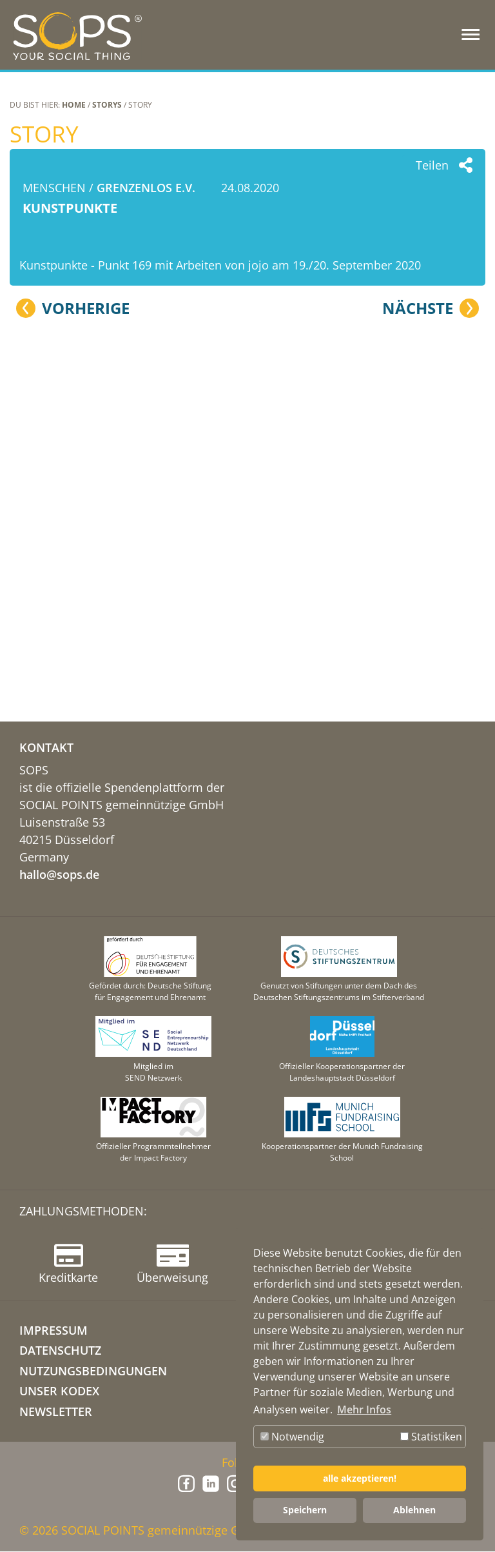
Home (74, 104)
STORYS (107, 104)
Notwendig (292, 1436)
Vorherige (86, 616)
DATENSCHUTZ (60, 1351)
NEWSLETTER (55, 1412)
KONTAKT (46, 748)
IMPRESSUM (53, 1331)
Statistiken (431, 1436)
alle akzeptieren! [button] (359, 1478)
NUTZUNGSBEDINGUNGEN (93, 1371)
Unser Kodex (59, 1392)
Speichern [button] (305, 1510)
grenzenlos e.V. (146, 187)
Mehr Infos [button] (364, 1409)
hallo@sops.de (59, 875)
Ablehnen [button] (414, 1510)
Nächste (417, 616)
